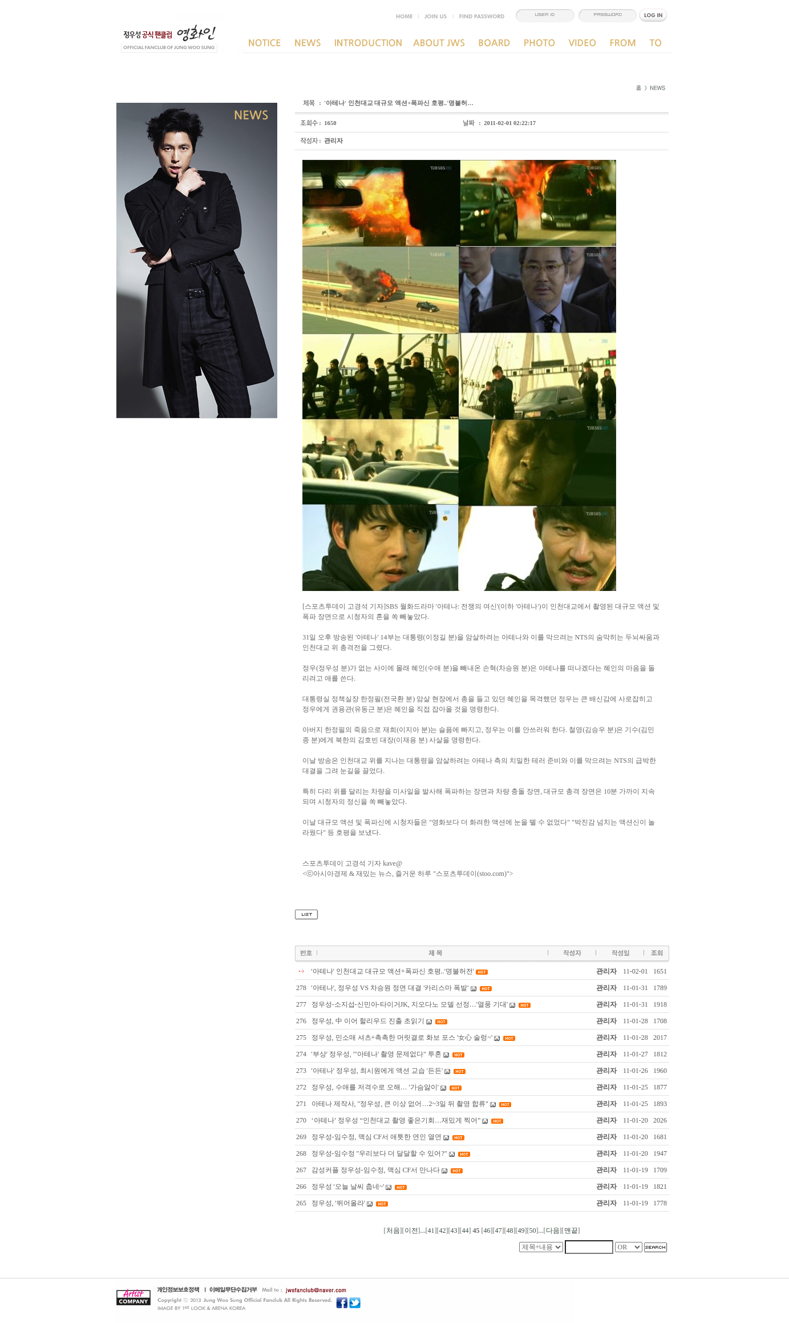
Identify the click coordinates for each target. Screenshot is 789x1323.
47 (498, 1230)
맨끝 (571, 1230)
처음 (393, 1230)
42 (442, 1230)
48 (510, 1230)
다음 (553, 1230)
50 (532, 1230)
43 (454, 1230)
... (423, 1230)
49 (521, 1230)
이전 (411, 1230)
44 (465, 1230)
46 (487, 1230)
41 (431, 1230)
